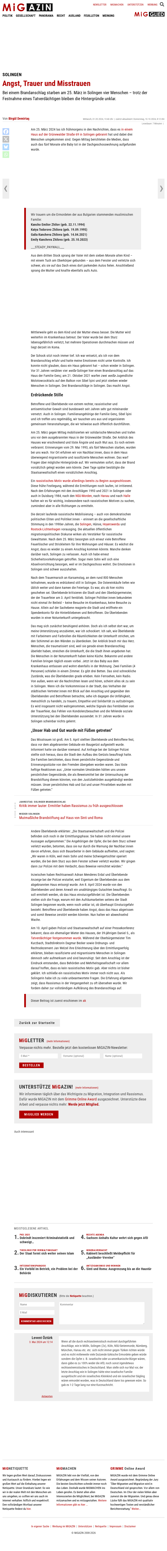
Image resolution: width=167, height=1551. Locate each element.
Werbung (152, 4)
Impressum (115, 1526)
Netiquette (75, 1296)
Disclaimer (130, 1526)
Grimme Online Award (81, 1099)
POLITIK (8, 15)
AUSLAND (74, 15)
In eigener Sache (40, 1526)
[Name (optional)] (123, 1056)
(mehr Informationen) (58, 1041)
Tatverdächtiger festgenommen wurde (56, 938)
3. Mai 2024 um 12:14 (41, 1342)
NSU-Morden (83, 496)
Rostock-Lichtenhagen (45, 529)
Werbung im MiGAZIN (63, 1526)
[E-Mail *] (38, 1056)
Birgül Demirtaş (19, 119)
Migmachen (116, 4)
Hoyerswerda (111, 524)
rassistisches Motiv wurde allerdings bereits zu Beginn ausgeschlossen (83, 481)
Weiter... (136, 1508)
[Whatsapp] (6, 154)
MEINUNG (108, 15)
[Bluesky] (6, 147)
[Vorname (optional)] (80, 1056)
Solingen (85, 524)
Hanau (105, 496)
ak (84, 1001)
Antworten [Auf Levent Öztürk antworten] (47, 1396)
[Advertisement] (83, 44)
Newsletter (99, 4)
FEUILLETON (91, 15)
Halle (126, 496)
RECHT (61, 15)
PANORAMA (46, 15)
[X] (6, 139)
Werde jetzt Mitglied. (83, 1104)
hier (29, 1508)
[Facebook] (6, 131)
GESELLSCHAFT (26, 15)
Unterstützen (135, 4)
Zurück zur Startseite (37, 1023)
